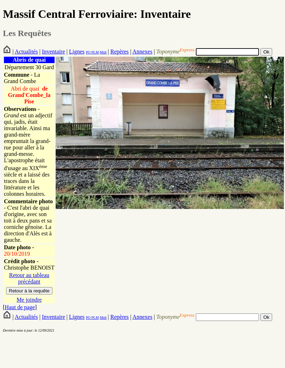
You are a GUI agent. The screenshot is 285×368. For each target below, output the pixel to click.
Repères (119, 51)
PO (88, 52)
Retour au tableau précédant (29, 278)
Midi (103, 52)
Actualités (26, 51)
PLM (95, 52)
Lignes (77, 51)
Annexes (142, 51)
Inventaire (53, 51)
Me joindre (29, 300)
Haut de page (20, 307)
